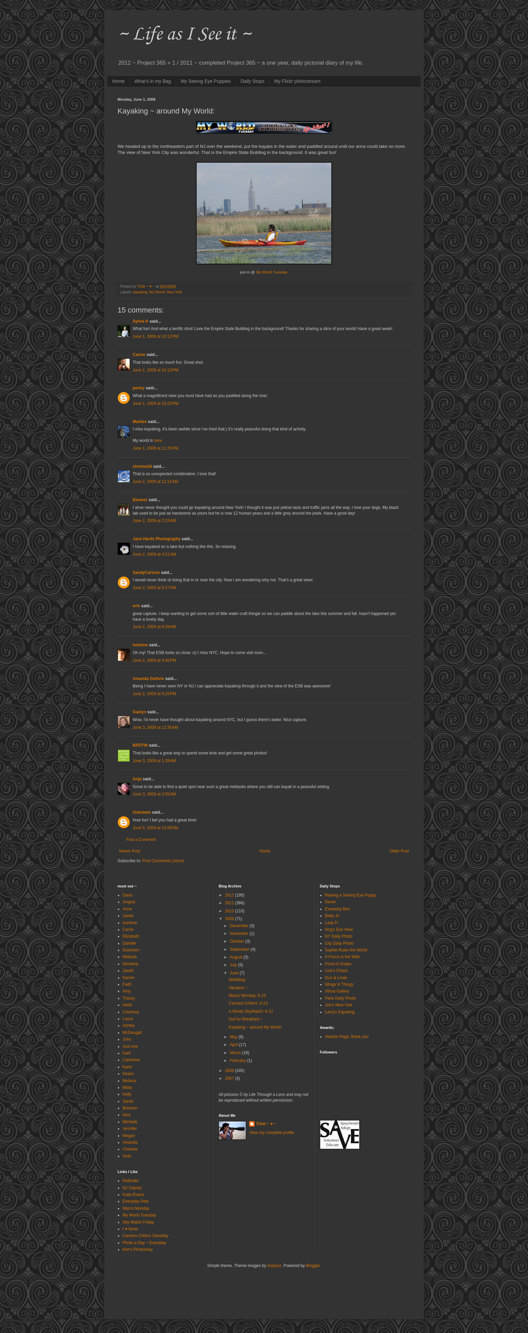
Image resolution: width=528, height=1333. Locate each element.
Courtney (131, 1012)
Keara (128, 1073)
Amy (127, 991)
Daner (330, 902)
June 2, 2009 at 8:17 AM (154, 587)
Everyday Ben (337, 909)
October (237, 941)
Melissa (129, 1080)
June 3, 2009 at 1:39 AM (154, 760)
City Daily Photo (339, 943)
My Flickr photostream (297, 81)
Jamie (128, 915)
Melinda (130, 956)
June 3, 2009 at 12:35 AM (155, 727)
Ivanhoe (140, 645)
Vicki (127, 1156)
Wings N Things (339, 984)
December (240, 925)
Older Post (399, 851)
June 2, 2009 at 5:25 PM (154, 693)
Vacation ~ (238, 987)
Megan (129, 1135)
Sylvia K (140, 321)
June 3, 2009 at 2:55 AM (154, 794)
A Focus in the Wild (342, 956)
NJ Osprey (132, 1187)
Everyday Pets (135, 1201)
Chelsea (130, 1149)
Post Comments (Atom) (163, 860)
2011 (230, 903)
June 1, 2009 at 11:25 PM (155, 448)
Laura (128, 1018)
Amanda (130, 1142)
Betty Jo (332, 915)
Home (118, 81)
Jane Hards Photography (156, 539)
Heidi (127, 1005)
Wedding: (237, 979)
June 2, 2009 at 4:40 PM (154, 660)
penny (138, 388)
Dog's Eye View (339, 929)
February (238, 1060)
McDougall (132, 1032)
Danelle (129, 943)
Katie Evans (133, 1194)
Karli (127, 1053)
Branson (130, 1108)
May (234, 1037)
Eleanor (140, 499)
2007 (230, 1078)
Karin (127, 1067)
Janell (128, 970)
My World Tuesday (139, 1215)
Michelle (130, 1121)
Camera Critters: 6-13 (248, 1003)
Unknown (142, 812)
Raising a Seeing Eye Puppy (350, 895)
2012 (230, 895)
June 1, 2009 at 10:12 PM (155, 336)
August (236, 957)
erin (136, 606)
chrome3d (142, 466)
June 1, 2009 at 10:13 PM (155, 370)
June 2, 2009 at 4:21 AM (154, 554)
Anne (127, 909)
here (158, 440)
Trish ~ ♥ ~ (266, 1123)
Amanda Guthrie (148, 678)
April (234, 1044)
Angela (129, 902)
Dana (127, 895)
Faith (127, 984)
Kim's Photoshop (138, 1249)
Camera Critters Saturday (145, 1235)
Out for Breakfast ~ (246, 1019)
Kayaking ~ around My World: (255, 1027)
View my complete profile (271, 1132)
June (234, 973)
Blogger (313, 1265)
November (240, 933)
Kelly (127, 1094)
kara (126, 1114)
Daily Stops (253, 81)
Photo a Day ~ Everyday (144, 1242)
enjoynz (274, 1265)
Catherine (131, 1060)
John (127, 1039)
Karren (129, 977)
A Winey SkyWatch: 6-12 (251, 1011)
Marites (140, 421)
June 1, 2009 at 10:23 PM (155, 403)
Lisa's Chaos (336, 970)
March (236, 1052)
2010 (230, 911)
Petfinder (131, 1180)
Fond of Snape (338, 964)
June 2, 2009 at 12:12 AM (155, 481)
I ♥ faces (130, 1229)
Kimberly (130, 964)
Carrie (128, 929)
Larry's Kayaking (340, 1012)
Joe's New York (339, 1005)
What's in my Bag (152, 81)
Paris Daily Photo (340, 998)
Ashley (129, 1025)
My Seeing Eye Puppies (206, 81)
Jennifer (130, 1128)
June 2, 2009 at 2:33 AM (154, 520)
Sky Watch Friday (138, 1222)
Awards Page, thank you (347, 1036)
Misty (127, 1087)
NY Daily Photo (338, 936)
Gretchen (131, 950)
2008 (230, 1070)
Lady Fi (331, 922)
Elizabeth (131, 936)
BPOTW (140, 745)
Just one (130, 1046)
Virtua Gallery (337, 991)
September (240, 949)
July (234, 965)
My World (156, 292)
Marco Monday (136, 1208)
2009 (230, 918)
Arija (137, 779)
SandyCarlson (146, 572)
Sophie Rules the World (346, 950)
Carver (139, 354)
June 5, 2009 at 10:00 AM (155, 827)
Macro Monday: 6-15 (247, 995)
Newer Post (129, 851)
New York (174, 292)
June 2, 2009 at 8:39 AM (154, 626)
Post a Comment (141, 839)
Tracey (129, 998)
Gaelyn (139, 712)
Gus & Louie (336, 977)
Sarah (128, 1101)
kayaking (140, 292)
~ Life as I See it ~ (184, 33)
